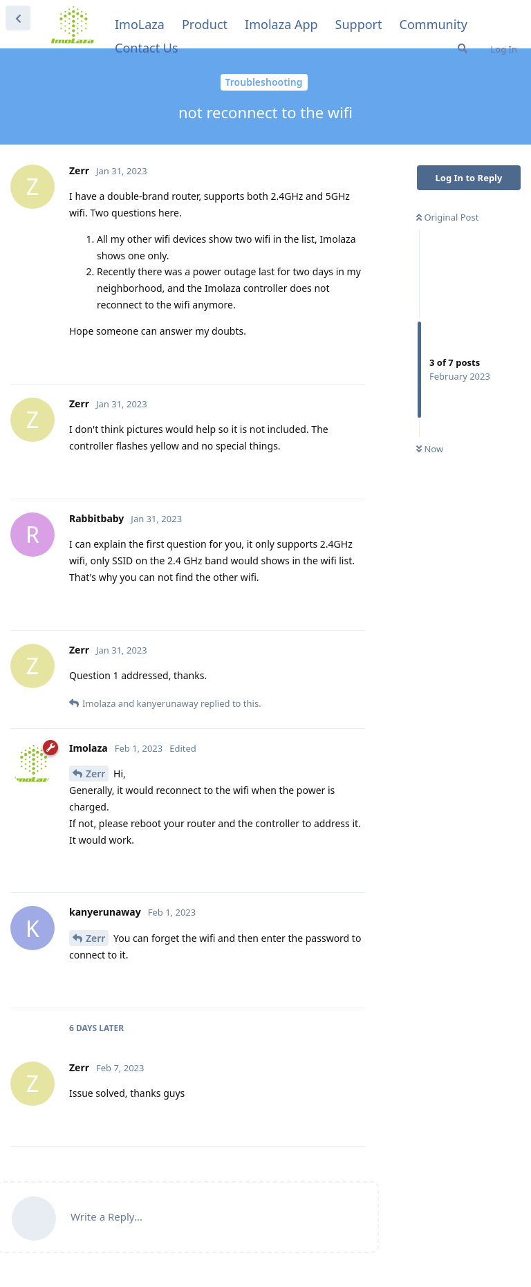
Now (429, 449)
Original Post (447, 217)
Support (358, 24)
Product (204, 24)
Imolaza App (281, 24)
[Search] (462, 48)
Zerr (95, 773)
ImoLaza (140, 24)
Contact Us (146, 47)
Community (434, 24)
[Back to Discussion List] (18, 18)
